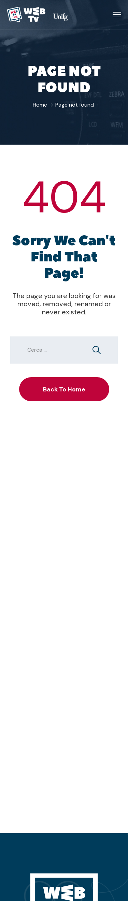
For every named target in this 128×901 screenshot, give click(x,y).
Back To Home (64, 389)
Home (40, 104)
